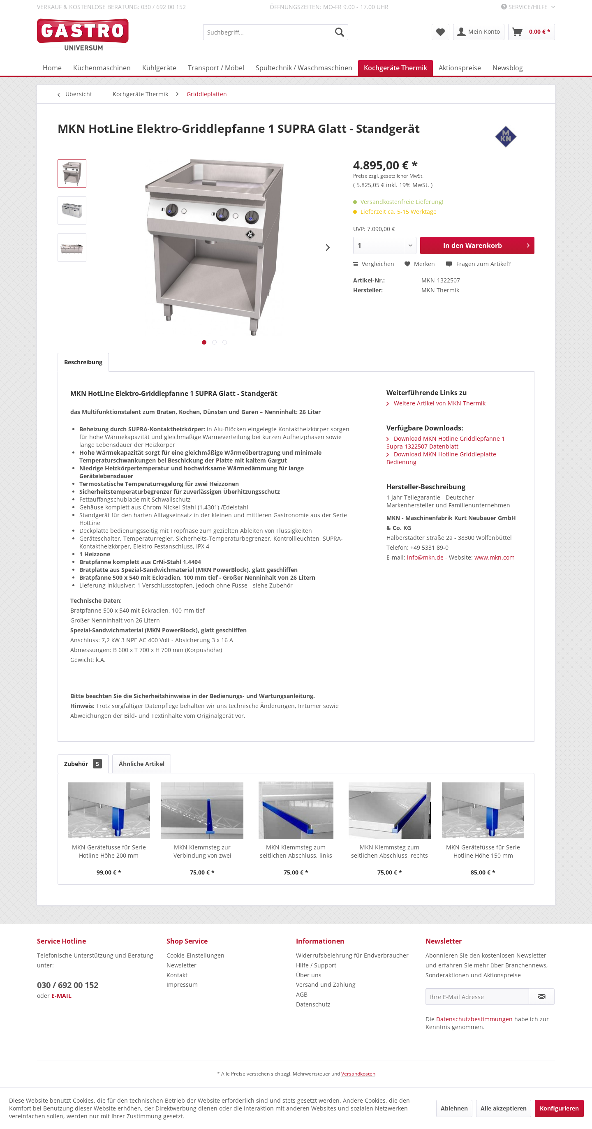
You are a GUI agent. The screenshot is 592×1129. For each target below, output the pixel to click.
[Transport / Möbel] (216, 68)
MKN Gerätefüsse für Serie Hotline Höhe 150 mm (483, 851)
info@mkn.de (425, 557)
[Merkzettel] (440, 32)
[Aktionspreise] (460, 68)
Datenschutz (313, 1004)
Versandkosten (358, 1073)
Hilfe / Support (316, 965)
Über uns (308, 975)
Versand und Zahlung (326, 984)
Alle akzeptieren (504, 1108)
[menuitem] (275, 32)
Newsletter (181, 965)
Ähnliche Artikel (141, 764)
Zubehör (83, 764)
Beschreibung (83, 362)
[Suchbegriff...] (275, 32)
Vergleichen (373, 264)
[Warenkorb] (531, 32)
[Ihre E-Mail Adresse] (477, 996)
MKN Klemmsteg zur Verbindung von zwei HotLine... (202, 851)
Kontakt (176, 975)
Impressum (182, 984)
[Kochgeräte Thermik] (395, 68)
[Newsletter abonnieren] (542, 996)
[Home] (52, 68)
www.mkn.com (494, 557)
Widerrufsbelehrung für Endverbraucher (352, 955)
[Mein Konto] (478, 32)
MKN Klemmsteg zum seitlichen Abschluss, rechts (389, 851)
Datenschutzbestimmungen (474, 1019)
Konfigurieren (559, 1108)
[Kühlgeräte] (159, 68)
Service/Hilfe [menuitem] (525, 7)
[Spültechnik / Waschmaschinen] (304, 68)
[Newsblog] (508, 68)
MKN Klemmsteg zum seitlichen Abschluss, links (296, 851)
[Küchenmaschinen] (101, 68)
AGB (302, 994)
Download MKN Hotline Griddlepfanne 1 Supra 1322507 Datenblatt (445, 442)
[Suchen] (339, 32)
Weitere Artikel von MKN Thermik (436, 403)
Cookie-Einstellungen (195, 955)
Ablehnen (454, 1108)
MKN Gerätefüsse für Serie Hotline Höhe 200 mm (109, 851)
